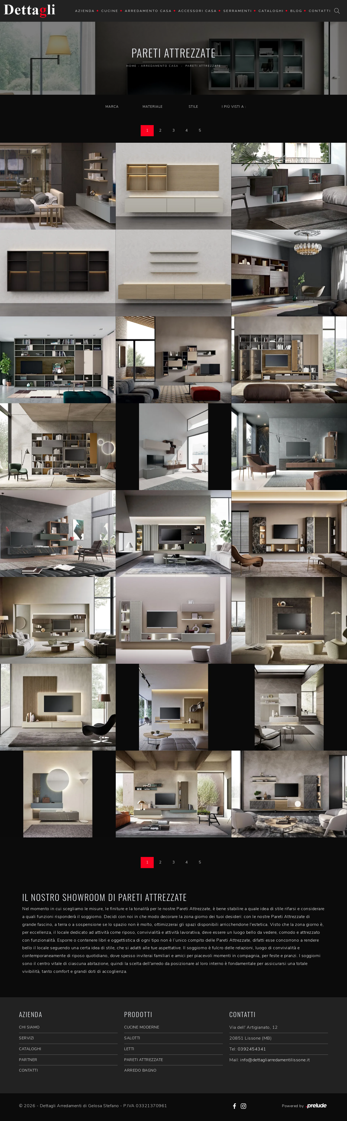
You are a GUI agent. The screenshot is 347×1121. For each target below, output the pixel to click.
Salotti (132, 1038)
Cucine (109, 11)
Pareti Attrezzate (203, 66)
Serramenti (237, 11)
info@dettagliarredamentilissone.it (275, 1060)
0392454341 (252, 1049)
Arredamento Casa (148, 11)
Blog (296, 11)
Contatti (320, 11)
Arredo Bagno (140, 1070)
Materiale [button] (153, 106)
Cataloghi (271, 11)
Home (131, 66)
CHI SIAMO (29, 1027)
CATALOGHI (30, 1049)
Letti (129, 1049)
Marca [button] (112, 106)
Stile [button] (193, 106)
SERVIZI (26, 1038)
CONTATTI (28, 1070)
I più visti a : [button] (234, 106)
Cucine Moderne (141, 1027)
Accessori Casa (197, 11)
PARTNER (28, 1059)
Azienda (85, 11)
